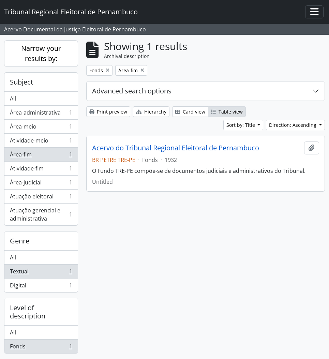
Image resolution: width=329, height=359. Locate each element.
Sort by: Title (241, 125)
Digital (41, 286)
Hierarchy (151, 111)
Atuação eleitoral (41, 198)
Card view (190, 111)
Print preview (108, 111)
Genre (19, 240)
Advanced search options (131, 90)
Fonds (41, 347)
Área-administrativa (41, 114)
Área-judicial (41, 184)
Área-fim (41, 156)
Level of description (27, 311)
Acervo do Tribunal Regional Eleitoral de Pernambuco (175, 148)
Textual (41, 273)
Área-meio (41, 128)
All (13, 98)
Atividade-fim (41, 170)
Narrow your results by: (41, 53)
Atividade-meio (41, 142)
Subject (21, 82)
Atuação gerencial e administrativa (41, 214)
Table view (227, 111)
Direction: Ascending (293, 125)
